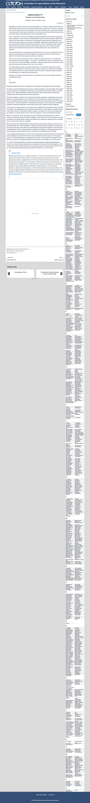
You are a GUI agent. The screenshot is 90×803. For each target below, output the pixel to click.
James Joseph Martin (79, 432)
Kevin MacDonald (78, 490)
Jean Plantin (68, 441)
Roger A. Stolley (78, 662)
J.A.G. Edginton (78, 424)
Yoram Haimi (68, 783)
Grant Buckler (68, 357)
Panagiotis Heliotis (69, 594)
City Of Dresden (69, 233)
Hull (75, 401)
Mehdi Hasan (68, 544)
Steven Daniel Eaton (79, 704)
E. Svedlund (77, 285)
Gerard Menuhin (78, 346)
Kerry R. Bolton (78, 488)
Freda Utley (68, 325)
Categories (68, 104)
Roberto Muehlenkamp (70, 661)
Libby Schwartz (78, 508)
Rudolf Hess (68, 671)
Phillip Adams (77, 612)
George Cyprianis (78, 340)
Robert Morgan (78, 657)
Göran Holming (69, 354)
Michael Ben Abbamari (70, 546)
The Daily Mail (68, 718)
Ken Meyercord (78, 484)
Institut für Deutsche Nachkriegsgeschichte (70, 413)
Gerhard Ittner (68, 347)
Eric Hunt (76, 300)
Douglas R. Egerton (78, 280)
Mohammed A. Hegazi (79, 559)
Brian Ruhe (68, 203)
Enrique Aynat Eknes (79, 298)
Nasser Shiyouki (69, 570)
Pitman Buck (68, 618)
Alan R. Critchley (69, 147)
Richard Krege (68, 644)
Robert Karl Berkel (69, 656)
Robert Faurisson (78, 650)
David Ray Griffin (78, 262)
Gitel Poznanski (69, 352)
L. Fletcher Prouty (69, 498)
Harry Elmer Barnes (69, 377)
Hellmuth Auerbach (69, 385)
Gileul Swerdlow (78, 351)
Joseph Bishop (68, 471)
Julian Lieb (68, 475)
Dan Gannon (77, 246)
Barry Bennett (68, 193)
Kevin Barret (68, 489)
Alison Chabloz (78, 155)
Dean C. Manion (69, 266)
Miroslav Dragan (69, 557)
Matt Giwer (68, 540)
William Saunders (69, 771)
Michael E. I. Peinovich (70, 548)
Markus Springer (78, 533)
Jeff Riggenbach (78, 445)
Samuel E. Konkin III (79, 681)
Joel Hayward (77, 454)
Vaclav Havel (68, 749)
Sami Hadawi (77, 680)
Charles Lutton (68, 224)
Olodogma (68, 585)
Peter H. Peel (68, 606)
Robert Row (77, 658)
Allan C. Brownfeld (69, 156)
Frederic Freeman (78, 325)
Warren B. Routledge (79, 759)
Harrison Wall (77, 376)
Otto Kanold (77, 588)
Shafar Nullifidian (69, 692)
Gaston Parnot (68, 337)
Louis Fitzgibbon (69, 513)
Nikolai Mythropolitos (70, 578)
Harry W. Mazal (78, 377)
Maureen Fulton (69, 543)
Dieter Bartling (77, 272)
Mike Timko (77, 555)
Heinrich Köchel (78, 382)
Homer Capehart (69, 397)
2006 (69, 78)
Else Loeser (77, 296)
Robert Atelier (68, 648)
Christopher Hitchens (70, 230)
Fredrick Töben (68, 329)
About (7, 7)
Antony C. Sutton (78, 176)
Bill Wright (77, 199)
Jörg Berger (77, 468)
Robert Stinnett (69, 659)
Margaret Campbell (78, 525)
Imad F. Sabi (68, 410)
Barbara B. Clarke (69, 192)
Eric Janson (68, 301)
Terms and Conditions (41, 794)
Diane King (68, 271)
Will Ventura (68, 765)
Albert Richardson (69, 148)
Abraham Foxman (69, 140)
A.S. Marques (68, 135)
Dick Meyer (77, 271)
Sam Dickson (68, 680)
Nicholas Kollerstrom (70, 574)
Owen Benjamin (78, 589)
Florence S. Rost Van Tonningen (79, 316)
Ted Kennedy (68, 714)
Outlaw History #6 (20, 259)
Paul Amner (77, 597)
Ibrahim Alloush (78, 406)
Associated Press (69, 183)
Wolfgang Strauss (69, 777)
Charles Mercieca (78, 224)
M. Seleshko (68, 520)
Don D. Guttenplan (69, 275)
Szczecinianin (77, 708)
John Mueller (68, 461)
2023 (69, 43)
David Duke (77, 257)
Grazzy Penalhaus (69, 358)
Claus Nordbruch (69, 234)
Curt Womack (77, 240)
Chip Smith (77, 226)
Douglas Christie (69, 279)
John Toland (68, 465)
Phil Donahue (77, 609)
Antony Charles (69, 177)
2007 (69, 76)
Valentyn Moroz (78, 749)
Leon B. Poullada (69, 504)
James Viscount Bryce (79, 434)
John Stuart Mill (69, 464)
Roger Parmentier (78, 664)
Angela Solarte (78, 168)
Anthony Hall (68, 172)
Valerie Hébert (68, 750)
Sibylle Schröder (69, 695)
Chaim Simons (68, 220)
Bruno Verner (77, 206)
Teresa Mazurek (78, 714)
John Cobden (77, 458)
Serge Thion (68, 690)
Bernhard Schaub (69, 198)
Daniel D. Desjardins (79, 247)
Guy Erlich (68, 364)
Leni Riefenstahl (69, 503)
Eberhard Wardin (69, 286)
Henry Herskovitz (78, 388)
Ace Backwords (78, 140)
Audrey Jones (68, 186)
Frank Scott (77, 322)
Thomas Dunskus (69, 725)
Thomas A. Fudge (78, 723)
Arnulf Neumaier (69, 180)
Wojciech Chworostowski (78, 773)
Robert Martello (69, 657)
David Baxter (68, 256)
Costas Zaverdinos (69, 240)
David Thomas (77, 263)
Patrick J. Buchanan (79, 595)
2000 (69, 91)
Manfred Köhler (69, 524)
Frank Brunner (77, 321)
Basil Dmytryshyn (69, 194)
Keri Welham (68, 488)
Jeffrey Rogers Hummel (68, 447)
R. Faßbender (68, 627)
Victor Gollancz (78, 751)
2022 (69, 45)
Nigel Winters (68, 576)
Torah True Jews (69, 732)
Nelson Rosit (68, 572)
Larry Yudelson (78, 501)
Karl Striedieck (68, 483)
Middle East (9, 12)
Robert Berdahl (69, 649)
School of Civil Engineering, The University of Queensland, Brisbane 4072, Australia (70, 686)
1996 (69, 99)
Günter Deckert (78, 363)
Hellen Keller (68, 384)
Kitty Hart (77, 491)
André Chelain (77, 159)
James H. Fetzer (69, 431)
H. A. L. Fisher (68, 369)
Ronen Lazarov (78, 669)
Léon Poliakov (68, 505)
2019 (69, 51)
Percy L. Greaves (78, 604)
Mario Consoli (77, 529)
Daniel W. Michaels (69, 254)
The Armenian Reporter (68, 717)
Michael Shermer (69, 553)
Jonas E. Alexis (78, 467)
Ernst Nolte (77, 306)
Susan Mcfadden (78, 706)
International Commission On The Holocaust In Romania (70, 415)
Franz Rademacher (69, 324)
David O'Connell (69, 262)
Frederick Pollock (69, 327)
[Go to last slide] (9, 273)
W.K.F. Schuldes (69, 757)
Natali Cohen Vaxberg (79, 570)
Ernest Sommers (78, 304)
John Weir (68, 466)
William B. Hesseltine (79, 765)
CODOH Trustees (78, 237)
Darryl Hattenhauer (69, 255)
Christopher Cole (78, 229)
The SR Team (68, 719)
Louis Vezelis (77, 513)
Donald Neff (77, 276)
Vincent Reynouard (78, 752)
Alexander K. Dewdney (79, 151)
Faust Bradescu (78, 314)
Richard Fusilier (69, 642)
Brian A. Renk (77, 201)
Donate (82, 7)
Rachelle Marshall (69, 631)
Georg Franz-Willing (78, 338)
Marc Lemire (77, 524)
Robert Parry (68, 658)
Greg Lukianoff (68, 359)
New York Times (69, 573)
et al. (76, 307)
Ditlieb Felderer (78, 273)
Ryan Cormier (77, 674)
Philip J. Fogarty (69, 611)
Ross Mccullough (78, 670)
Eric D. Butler (68, 300)
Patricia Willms (69, 595)
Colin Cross (68, 239)
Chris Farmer (77, 227)
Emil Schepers (68, 297)
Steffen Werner (78, 700)
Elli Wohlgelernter (69, 296)
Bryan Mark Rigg (69, 207)
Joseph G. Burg (78, 471)
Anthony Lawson (78, 173)
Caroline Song (77, 216)
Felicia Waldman (69, 315)
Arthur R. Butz (77, 181)
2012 (70, 66)
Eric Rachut (77, 301)
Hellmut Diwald (78, 384)
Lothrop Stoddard (78, 510)
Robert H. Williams (78, 651)
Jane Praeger (77, 437)
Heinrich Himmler (69, 382)
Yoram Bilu (77, 782)
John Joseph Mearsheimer (68, 457)
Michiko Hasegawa (69, 555)
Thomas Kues (77, 727)
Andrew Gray (77, 164)
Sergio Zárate (77, 690)
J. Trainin (67, 424)
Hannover (77, 372)
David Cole (68, 257)
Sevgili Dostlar (68, 691)
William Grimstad (69, 767)
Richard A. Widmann (70, 639)
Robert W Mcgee (78, 659)
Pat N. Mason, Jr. (78, 594)
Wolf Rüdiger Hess (69, 776)
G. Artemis (68, 335)
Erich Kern (77, 302)
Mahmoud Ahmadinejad (68, 523)
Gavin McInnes (78, 337)
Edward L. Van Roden (79, 289)
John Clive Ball (68, 458)
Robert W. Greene (69, 660)
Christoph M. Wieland (70, 229)
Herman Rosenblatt (78, 391)
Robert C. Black (78, 649)
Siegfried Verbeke (78, 695)
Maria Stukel (68, 528)
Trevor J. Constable (69, 734)
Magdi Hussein (69, 521)
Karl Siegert (77, 482)
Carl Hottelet (77, 213)
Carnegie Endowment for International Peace (70, 217)
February (70, 35)
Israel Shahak (77, 414)
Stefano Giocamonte (70, 700)
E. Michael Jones (69, 285)
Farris (67, 314)
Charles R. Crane (69, 225)
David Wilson (77, 265)
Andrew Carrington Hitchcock (78, 163)
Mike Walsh (68, 556)
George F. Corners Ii (69, 342)
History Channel (78, 394)
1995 (69, 101)
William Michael (69, 770)
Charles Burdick (69, 221)
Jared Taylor (77, 438)
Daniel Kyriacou (69, 250)
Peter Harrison (77, 606)
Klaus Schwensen (69, 492)
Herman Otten (68, 391)
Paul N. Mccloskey (69, 602)
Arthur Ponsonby (69, 181)
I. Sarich (67, 406)
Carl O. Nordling (69, 214)
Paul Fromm (77, 599)
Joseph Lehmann (78, 470)
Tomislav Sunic (69, 731)
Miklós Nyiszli (77, 556)
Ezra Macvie (77, 309)
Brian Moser (77, 202)
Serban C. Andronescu (79, 689)
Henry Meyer (77, 389)
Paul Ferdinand (69, 599)
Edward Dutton (68, 288)
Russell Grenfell (69, 674)
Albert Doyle (77, 147)
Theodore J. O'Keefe (79, 722)
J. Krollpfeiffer (77, 423)
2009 (69, 72)
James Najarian (69, 434)
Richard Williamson (78, 646)
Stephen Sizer (68, 703)
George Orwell (68, 345)
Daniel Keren (77, 248)
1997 (69, 97)
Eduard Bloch (68, 287)
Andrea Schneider (69, 161)
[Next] (61, 273)
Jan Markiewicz (69, 437)
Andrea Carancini (69, 160)
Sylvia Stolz (68, 708)
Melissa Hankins (78, 544)
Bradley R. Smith (16, 153)
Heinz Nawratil (77, 383)
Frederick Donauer (69, 326)
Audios (57, 7)
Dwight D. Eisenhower (70, 281)
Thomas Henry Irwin (70, 726)
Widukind (76, 762)
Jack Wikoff (77, 426)
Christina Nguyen (78, 228)
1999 (69, 93)
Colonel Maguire (78, 239)
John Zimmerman (78, 466)
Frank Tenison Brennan (70, 323)
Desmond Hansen (78, 268)
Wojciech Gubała (69, 775)
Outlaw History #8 (50, 259)
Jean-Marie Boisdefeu (79, 443)
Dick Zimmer (68, 272)
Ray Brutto (68, 635)
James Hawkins (78, 431)
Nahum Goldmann (78, 569)
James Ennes (77, 430)
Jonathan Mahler (69, 468)
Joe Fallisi (68, 453)
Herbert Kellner (69, 390)
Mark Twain (68, 532)
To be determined (78, 729)
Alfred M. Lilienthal (69, 154)
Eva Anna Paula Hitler (70, 308)
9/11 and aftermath (17, 12)
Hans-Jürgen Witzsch (70, 376)
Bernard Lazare (78, 196)
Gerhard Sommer (78, 347)
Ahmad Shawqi (78, 143)
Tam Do (76, 713)
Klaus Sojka (77, 492)
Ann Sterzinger (78, 169)
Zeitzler (76, 790)
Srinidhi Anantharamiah (78, 699)
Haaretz (76, 370)
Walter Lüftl (68, 758)
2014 (69, 62)
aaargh (76, 135)
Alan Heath (77, 146)
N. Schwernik (68, 569)
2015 (69, 60)
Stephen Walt (77, 703)
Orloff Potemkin (69, 586)
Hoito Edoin (68, 395)
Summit (19, 7)
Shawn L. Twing (69, 694)
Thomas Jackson (69, 727)
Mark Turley (77, 531)
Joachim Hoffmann (78, 452)
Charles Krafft (77, 222)
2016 (69, 58)
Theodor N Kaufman (69, 722)
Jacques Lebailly (69, 429)
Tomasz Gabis (77, 730)
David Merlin (77, 260)
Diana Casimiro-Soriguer (78, 270)
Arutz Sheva (77, 182)
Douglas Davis (68, 280)
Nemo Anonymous (78, 572)
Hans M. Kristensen (69, 374)
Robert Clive (68, 650)
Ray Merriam (68, 636)
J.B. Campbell (68, 425)
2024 (69, 41)
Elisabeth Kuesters (78, 294)
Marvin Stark (68, 539)
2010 (69, 70)
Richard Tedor (77, 645)
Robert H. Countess (69, 651)
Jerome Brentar (78, 446)
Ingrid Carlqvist (78, 410)
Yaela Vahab (68, 781)
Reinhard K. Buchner (79, 636)
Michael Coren (68, 547)
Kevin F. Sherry (68, 490)
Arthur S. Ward (68, 182)
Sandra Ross (77, 682)
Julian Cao (77, 473)
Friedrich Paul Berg (69, 330)
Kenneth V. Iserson (78, 486)
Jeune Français (78, 451)
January (70, 37)
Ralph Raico (77, 633)
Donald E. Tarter (69, 276)
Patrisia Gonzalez (69, 597)
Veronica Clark (77, 750)
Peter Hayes (68, 607)
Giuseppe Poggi (78, 352)
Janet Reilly (68, 438)
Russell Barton (77, 673)
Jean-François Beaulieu (68, 444)
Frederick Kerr (77, 326)
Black (67, 200)
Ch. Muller (77, 219)
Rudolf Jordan (68, 672)
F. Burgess (68, 313)
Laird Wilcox (68, 500)
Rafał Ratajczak (69, 632)
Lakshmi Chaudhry (78, 500)
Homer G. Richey (78, 397)
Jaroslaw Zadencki (78, 439)
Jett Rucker (68, 451)
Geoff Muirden (68, 338)
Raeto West (77, 631)
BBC (66, 195)
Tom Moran (68, 730)
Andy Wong (68, 167)
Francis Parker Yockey (79, 320)
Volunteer (75, 7)
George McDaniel (78, 343)
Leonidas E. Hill (78, 506)
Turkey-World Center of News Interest (79, 736)
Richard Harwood (78, 643)
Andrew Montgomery (70, 165)
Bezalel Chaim (68, 199)
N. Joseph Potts (78, 568)
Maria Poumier (78, 527)
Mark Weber (77, 532)
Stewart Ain (68, 706)
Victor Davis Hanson (70, 751)
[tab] (33, 278)
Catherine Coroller (69, 219)
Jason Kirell (68, 440)
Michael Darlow (78, 547)
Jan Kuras (77, 436)
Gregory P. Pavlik (78, 361)
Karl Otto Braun (69, 482)
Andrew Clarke (68, 164)
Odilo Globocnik (69, 584)
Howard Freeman (78, 400)
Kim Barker (68, 491)
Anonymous (68, 170)
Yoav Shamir (77, 781)
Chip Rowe (68, 226)
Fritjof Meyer (77, 330)
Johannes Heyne (69, 455)
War (24, 12)
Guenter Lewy (68, 362)
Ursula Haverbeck (69, 744)
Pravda (67, 619)
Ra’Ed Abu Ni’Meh (69, 630)
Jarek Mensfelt (69, 439)
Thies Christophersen (70, 723)
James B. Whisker (69, 430)
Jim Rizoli (68, 452)
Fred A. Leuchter (78, 324)
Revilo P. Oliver (68, 638)
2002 (69, 86)
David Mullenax (78, 261)
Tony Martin (77, 731)
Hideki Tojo (77, 392)
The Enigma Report (78, 718)
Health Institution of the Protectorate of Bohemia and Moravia (79, 379)
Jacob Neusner (78, 427)
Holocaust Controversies (77, 396)
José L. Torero (77, 469)
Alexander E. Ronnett (70, 151)
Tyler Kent (68, 737)
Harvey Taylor (68, 378)
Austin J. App (68, 187)
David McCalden (69, 260)
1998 (69, 95)
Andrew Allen (68, 162)
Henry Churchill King (70, 387)
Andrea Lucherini (78, 160)
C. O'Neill (67, 212)
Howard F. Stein (69, 400)
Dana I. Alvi (68, 247)
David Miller (68, 261)
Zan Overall (68, 790)
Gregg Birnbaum (78, 360)
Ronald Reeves (78, 668)
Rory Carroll (68, 670)
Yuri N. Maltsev (69, 784)
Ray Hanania (77, 635)
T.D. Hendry (68, 712)
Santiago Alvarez (69, 683)
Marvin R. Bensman (78, 537)
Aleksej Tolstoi (68, 150)
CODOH (67, 237)
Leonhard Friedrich (69, 506)
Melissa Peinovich (69, 545)
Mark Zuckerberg (69, 533)
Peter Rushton (77, 607)
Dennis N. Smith (69, 268)
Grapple (76, 357)
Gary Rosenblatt (78, 336)
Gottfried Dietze (78, 356)
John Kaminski (68, 460)
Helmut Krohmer (78, 385)
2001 (69, 89)
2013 (69, 64)
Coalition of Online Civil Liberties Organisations (78, 235)
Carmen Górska (78, 215)
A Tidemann (68, 134)
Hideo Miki (68, 394)
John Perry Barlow (69, 463)
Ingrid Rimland (68, 411)
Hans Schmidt (68, 375)
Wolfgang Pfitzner (78, 776)
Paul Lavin (68, 601)
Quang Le (67, 623)
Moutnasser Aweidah (70, 563)
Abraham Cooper (78, 138)
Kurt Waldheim (78, 493)
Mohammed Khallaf (69, 561)
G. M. (76, 335)
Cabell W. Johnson (69, 213)
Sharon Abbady (78, 692)
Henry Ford (77, 387)
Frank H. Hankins (69, 322)
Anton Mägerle (68, 176)
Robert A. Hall (77, 647)
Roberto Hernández (78, 660)
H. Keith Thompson (78, 369)
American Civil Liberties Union (78, 157)
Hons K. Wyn (68, 398)
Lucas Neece (77, 514)
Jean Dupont (77, 440)
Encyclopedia (26, 7)
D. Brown (67, 245)
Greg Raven (68, 360)
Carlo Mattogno (78, 214)
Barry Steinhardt (78, 193)
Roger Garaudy (78, 663)
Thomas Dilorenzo (78, 724)
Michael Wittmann (78, 553)
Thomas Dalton (69, 724)
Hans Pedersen (78, 374)
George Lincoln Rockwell (69, 344)
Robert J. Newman (78, 654)
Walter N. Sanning (78, 758)
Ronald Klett (68, 668)
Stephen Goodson (69, 702)
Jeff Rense (68, 445)
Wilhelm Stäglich (69, 764)
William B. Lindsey (69, 766)
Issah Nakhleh (77, 417)
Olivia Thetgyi (77, 584)
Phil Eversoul (68, 610)
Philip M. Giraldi (78, 611)
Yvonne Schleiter (78, 785)
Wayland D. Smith (69, 760)
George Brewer (68, 340)
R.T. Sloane (77, 628)
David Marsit (77, 259)
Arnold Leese (77, 179)
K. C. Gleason (68, 479)
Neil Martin (77, 571)
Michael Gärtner (78, 548)
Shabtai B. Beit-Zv (78, 691)
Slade (76, 696)
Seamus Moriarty (69, 689)
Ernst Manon (68, 306)
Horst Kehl (77, 398)
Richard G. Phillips (78, 642)
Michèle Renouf (78, 554)
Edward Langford (69, 291)
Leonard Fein (77, 505)
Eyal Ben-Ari (68, 309)
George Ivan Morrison (79, 342)
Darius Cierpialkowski (79, 254)
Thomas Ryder (77, 728)
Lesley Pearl (68, 507)
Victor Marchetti (69, 752)
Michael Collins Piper (79, 546)
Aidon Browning (69, 144)
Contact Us (51, 794)
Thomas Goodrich (78, 725)
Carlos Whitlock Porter (70, 215)
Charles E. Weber (69, 222)
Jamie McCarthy (69, 436)
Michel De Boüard (69, 554)
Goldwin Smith (77, 353)
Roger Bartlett (68, 663)
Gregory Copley (69, 361)
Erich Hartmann (69, 302)
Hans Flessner (68, 373)
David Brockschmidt (79, 256)
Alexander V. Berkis (78, 152)
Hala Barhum (68, 372)
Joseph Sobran (69, 473)
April (69, 31)
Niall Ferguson (77, 573)
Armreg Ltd (68, 179)
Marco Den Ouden (69, 525)
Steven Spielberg (78, 705)
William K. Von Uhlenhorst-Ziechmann (79, 769)
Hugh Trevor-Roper (69, 401)
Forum (70, 7)
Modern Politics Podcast (78, 558)
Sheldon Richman (78, 694)
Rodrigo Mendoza (69, 662)
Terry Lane (77, 715)
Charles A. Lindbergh (79, 220)
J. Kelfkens (68, 423)
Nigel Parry (77, 575)
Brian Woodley (77, 203)
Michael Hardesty (69, 549)
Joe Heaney (77, 453)
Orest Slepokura (78, 585)
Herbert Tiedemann (78, 390)
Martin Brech (77, 534)
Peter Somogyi (68, 608)
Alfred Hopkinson (69, 153)
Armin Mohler (77, 178)
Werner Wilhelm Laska (70, 762)
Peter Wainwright (78, 608)
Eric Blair (76, 299)
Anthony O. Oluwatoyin (70, 174)
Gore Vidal (68, 356)
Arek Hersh (77, 177)
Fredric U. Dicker (78, 327)
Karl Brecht (77, 481)
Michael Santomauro (79, 552)
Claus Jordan (77, 233)
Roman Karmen (78, 667)
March (69, 33)
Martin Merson (68, 537)
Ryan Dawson (68, 675)
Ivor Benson (68, 418)
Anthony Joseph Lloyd (79, 172)
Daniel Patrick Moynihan (77, 253)
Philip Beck (77, 610)
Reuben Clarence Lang (79, 637)
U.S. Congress (68, 741)
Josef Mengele (68, 470)
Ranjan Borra (68, 634)
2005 (69, 80)
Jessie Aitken (77, 450)
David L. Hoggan (69, 259)
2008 (69, 74)
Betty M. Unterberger (79, 198)
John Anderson (78, 456)
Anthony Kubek (69, 173)
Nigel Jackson (68, 575)
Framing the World (69, 318)
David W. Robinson (69, 265)
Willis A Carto (77, 771)
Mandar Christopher (79, 522)
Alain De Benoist (78, 144)
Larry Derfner (68, 501)
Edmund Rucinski (78, 286)
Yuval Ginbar (68, 785)
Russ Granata (68, 673)
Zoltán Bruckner (69, 791)
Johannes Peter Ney (79, 455)
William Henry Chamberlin (68, 769)
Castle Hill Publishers (79, 218)
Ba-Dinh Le (68, 191)
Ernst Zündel (68, 307)
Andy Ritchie (77, 166)
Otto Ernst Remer (78, 587)
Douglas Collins (78, 279)
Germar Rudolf (77, 350)
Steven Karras (68, 705)
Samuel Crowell (69, 681)
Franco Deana (68, 321)
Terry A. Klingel (69, 715)
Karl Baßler (68, 481)
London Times (68, 510)
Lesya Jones (77, 507)
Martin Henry (77, 536)
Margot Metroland (69, 527)
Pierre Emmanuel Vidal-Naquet (69, 615)
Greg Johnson (77, 358)
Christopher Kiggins (69, 232)
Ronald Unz (68, 669)
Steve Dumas (68, 704)
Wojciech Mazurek (78, 775)
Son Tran (67, 698)
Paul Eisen (77, 598)
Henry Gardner (68, 388)
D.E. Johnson (77, 245)
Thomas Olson (68, 728)
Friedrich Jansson (78, 329)
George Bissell (77, 339)
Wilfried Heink (77, 763)
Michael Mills (77, 550)
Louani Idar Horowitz (79, 511)
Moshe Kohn (68, 562)
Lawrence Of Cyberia (79, 502)
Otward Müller (68, 589)
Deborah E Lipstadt (69, 267)
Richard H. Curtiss (69, 643)
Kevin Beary (77, 489)
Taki (75, 712)
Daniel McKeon (69, 252)
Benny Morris (77, 195)
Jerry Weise (77, 448)
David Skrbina (68, 263)
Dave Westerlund (78, 255)
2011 (69, 68)
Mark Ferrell (77, 530)
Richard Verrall (68, 646)
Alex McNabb (77, 150)
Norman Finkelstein (69, 580)
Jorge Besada (68, 469)
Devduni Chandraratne (70, 269)
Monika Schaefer (78, 561)
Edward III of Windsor (79, 288)
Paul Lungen (77, 601)
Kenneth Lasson (69, 486)
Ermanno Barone (69, 304)
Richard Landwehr (78, 644)
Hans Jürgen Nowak (79, 373)
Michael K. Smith (69, 550)
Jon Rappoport (68, 467)
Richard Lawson (69, 645)
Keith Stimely (68, 484)
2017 (69, 55)
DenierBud (77, 267)
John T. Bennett (78, 464)
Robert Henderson (69, 652)
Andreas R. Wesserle (79, 161)
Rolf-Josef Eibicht (69, 667)
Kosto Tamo (68, 493)
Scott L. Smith (77, 684)
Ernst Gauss (77, 305)
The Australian (77, 716)
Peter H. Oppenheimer (79, 605)
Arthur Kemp (77, 180)
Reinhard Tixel (68, 637)
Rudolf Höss (77, 671)
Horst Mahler (77, 399)
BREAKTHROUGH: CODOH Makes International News (74, 28)
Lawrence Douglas (69, 502)
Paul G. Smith (68, 600)
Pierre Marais (77, 617)
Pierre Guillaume (69, 617)
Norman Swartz (78, 580)
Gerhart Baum (68, 348)
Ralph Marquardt (69, 633)
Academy (13, 7)
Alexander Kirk (68, 152)
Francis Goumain (78, 319)
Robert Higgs (77, 652)
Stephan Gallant (69, 701)
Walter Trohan (68, 759)
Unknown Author (78, 743)
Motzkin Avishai (78, 562)
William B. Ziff (77, 766)
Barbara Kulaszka (78, 192)
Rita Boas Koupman (69, 647)
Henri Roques (68, 386)
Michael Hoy (77, 549)
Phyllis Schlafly (78, 613)
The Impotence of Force (20, 272)
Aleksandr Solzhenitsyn (77, 149)
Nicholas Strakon (78, 574)
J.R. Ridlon (77, 425)
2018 (69, 53)
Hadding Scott (68, 371)
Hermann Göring (69, 392)
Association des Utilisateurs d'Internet (79, 184)
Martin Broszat (68, 535)
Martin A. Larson (69, 534)
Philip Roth (68, 612)
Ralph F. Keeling (78, 632)
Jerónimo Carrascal (69, 448)
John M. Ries (77, 460)
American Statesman (70, 159)
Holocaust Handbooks (37, 7)
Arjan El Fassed (69, 178)
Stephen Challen (78, 701)
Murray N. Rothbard (78, 563)
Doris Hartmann (69, 278)
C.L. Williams (77, 212)
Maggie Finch (77, 521)
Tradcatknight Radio (79, 732)
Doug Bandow (77, 278)
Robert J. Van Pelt (69, 655)
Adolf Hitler (68, 143)
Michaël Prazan (69, 552)
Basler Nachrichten (78, 194)
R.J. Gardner (68, 628)
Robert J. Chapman (69, 654)
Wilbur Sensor (68, 763)
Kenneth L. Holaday (78, 485)
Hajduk (76, 371)
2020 (69, 49)
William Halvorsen (78, 767)
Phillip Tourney (68, 613)
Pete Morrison (68, 605)
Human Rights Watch (70, 402)
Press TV (76, 619)
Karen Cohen (77, 480)
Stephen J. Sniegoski (79, 702)
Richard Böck (77, 639)
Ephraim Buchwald (69, 299)
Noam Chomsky (78, 579)
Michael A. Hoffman (79, 545)
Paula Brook (68, 604)
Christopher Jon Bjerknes (78, 231)
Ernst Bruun (68, 305)
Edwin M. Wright (78, 291)
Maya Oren (77, 543)
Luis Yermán (68, 516)
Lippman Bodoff (69, 509)
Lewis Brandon (68, 508)
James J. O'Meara (69, 432)
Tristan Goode (77, 734)
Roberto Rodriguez (78, 661)
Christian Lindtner (69, 228)
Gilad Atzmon (68, 351)
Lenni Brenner (77, 503)
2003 (69, 84)
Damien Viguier (69, 246)
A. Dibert (76, 134)
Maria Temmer (77, 528)
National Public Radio (70, 571)
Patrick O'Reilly (69, 596)
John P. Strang (77, 461)
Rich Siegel (77, 638)
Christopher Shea (78, 232)
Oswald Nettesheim (78, 586)
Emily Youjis (68, 298)
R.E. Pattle (77, 627)
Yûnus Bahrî (77, 783)
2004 (69, 82)
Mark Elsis (68, 530)
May (69, 23)
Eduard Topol (77, 287)
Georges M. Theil (69, 346)
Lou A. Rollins (68, 511)
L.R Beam (77, 498)
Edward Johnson (69, 289)
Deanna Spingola (78, 266)
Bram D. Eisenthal (69, 201)
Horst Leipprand (69, 399)
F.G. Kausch (77, 313)
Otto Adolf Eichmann (70, 587)
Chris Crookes (68, 227)
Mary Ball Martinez (78, 539)
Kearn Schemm (78, 483)
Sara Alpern (77, 683)
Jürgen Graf (77, 475)
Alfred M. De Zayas (78, 153)
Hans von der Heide (78, 375)
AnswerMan (77, 170)
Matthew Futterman (78, 540)
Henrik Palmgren (78, 386)
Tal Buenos (68, 713)
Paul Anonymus (69, 598)
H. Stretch (68, 370)
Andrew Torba (68, 166)
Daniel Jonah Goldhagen (68, 249)
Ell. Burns (77, 295)
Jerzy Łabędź (68, 450)
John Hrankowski (69, 459)
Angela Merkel (77, 167)
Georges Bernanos (78, 345)
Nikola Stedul (77, 576)
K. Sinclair (77, 479)
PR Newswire (77, 618)
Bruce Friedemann (78, 204)
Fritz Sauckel (68, 331)
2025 (69, 39)
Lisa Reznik (77, 509)
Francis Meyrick (69, 320)
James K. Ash (68, 433)
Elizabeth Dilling (69, 295)
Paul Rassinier (77, 602)
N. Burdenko (68, 568)
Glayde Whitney (69, 353)
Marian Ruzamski (69, 529)
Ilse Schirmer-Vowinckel (68, 409)
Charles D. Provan (78, 221)
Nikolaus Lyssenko (78, 578)
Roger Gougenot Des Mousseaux (70, 665)
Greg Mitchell (77, 359)
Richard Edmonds (69, 640)
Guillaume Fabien (69, 363)
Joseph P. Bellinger (78, 472)
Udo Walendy (68, 743)
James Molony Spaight (79, 433)
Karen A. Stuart (69, 480)
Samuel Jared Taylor (70, 682)
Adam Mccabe (77, 141)
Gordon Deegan (78, 354)
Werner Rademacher (79, 760)
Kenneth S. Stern (69, 485)
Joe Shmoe (68, 454)
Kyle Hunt (67, 494)
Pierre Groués (77, 614)
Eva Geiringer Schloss (79, 308)
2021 (69, 47)
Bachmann (77, 191)
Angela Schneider (69, 168)
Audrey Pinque (77, 186)
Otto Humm (68, 588)
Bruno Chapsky (69, 206)
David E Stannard (69, 258)
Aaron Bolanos (68, 136)
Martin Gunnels (78, 535)
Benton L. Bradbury (69, 196)
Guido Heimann (78, 362)
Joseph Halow (68, 472)
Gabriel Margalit (69, 336)
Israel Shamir (68, 417)
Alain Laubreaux (69, 146)
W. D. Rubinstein (69, 756)
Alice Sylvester (68, 155)
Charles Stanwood (78, 225)
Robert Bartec (77, 648)
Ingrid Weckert (77, 411)
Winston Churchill (69, 772)
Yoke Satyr (68, 782)
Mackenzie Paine (78, 520)
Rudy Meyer (77, 672)
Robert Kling (77, 656)
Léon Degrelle (77, 504)
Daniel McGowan (78, 250)
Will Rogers (77, 764)
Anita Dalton (68, 169)
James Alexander (78, 429)
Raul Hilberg (77, 634)
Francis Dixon (68, 319)
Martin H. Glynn (69, 536)
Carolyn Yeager (69, 218)
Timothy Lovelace (69, 729)
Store (45, 7)
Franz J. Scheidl (78, 323)
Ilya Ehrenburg (77, 408)
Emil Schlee (77, 297)
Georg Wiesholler (69, 339)
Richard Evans (77, 640)
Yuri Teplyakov (77, 784)
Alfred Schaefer (78, 154)
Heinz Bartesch (69, 383)
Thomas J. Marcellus (79, 726)
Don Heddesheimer (78, 275)
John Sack (77, 463)
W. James (77, 756)
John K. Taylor (77, 459)
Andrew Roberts (78, 165)
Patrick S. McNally (78, 596)
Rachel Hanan (77, 630)
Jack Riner (68, 426)
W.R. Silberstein (78, 757)
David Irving (77, 258)
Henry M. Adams (69, 389)
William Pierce (77, 770)
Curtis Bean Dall (69, 241)
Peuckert (67, 609)
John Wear (77, 465)
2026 (69, 21)
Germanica (68, 350)
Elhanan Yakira (78, 292)
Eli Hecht (67, 294)
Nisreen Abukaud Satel (70, 579)
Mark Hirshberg (69, 531)
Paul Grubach (77, 600)
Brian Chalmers (69, 202)
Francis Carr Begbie (78, 318)
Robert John (77, 655)
